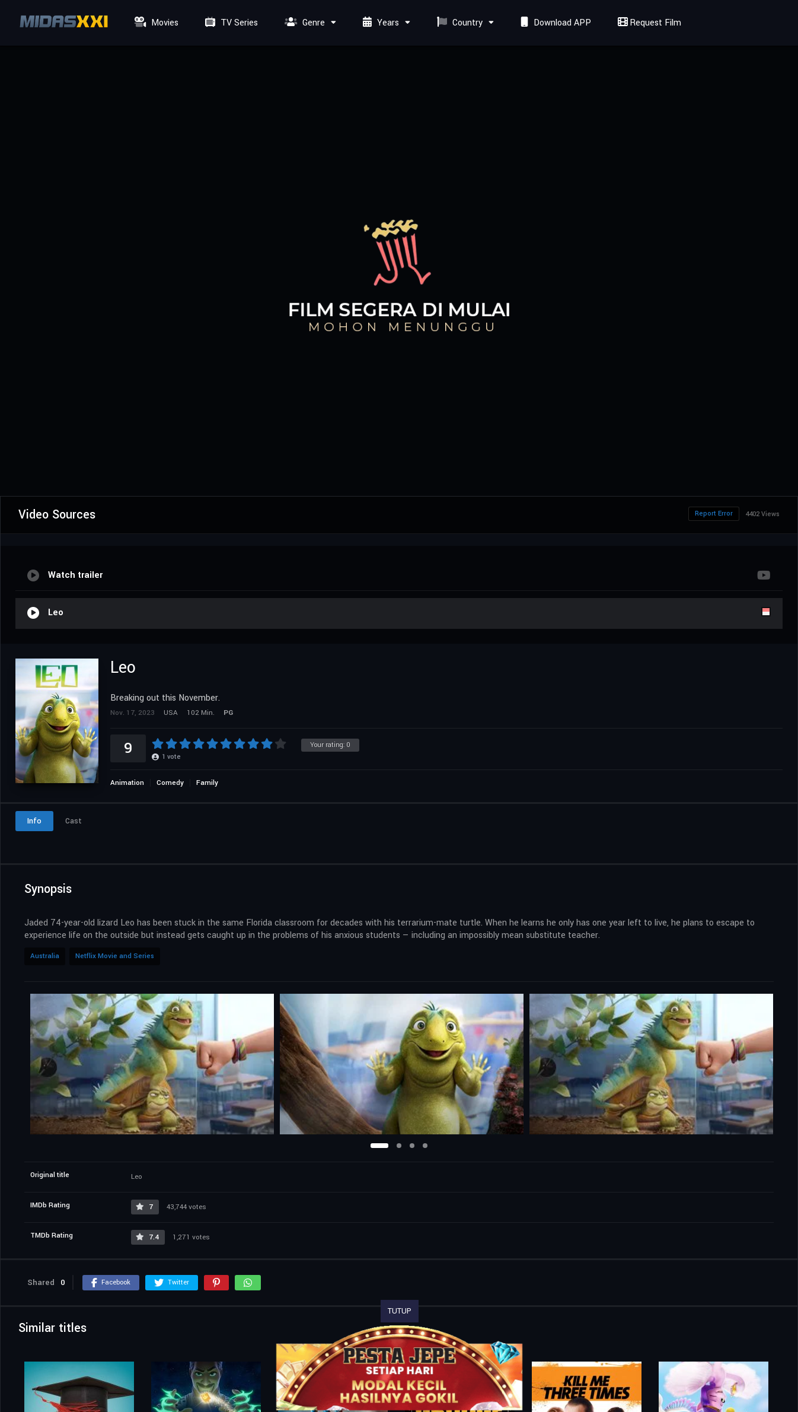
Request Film (648, 23)
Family (207, 783)
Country (458, 23)
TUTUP (399, 1311)
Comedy (170, 783)
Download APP (554, 23)
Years (379, 23)
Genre (303, 23)
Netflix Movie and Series (114, 956)
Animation (127, 783)
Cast (73, 821)
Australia (44, 956)
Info (34, 821)
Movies (155, 23)
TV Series (230, 23)
